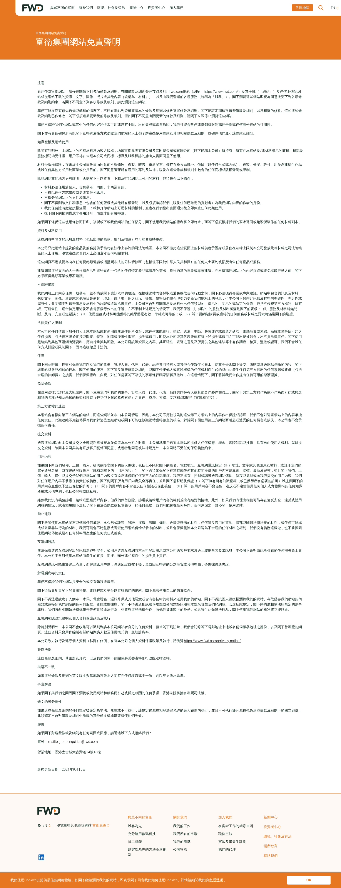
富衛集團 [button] (99, 825)
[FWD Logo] (32, 8)
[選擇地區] (302, 7)
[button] (62, 8)
